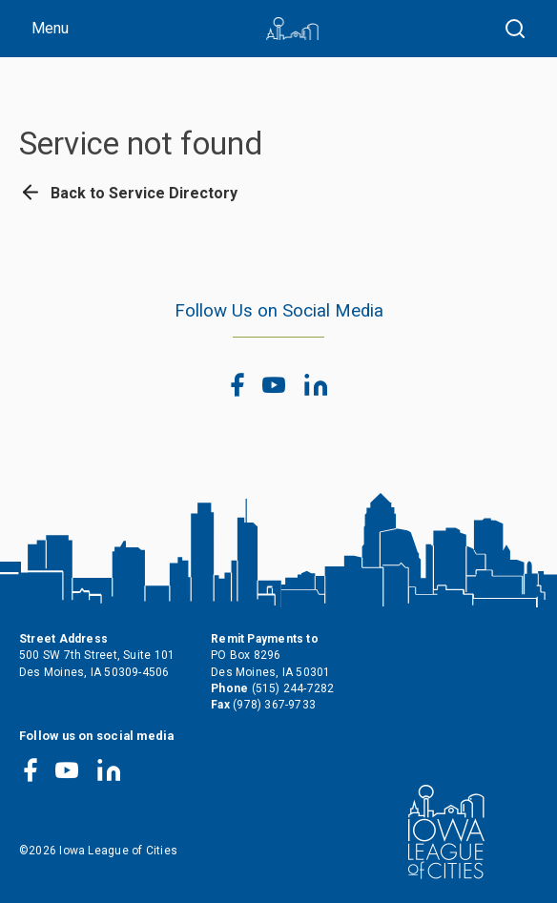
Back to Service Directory (128, 193)
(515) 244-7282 (293, 688)
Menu (50, 28)
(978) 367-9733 (274, 704)
